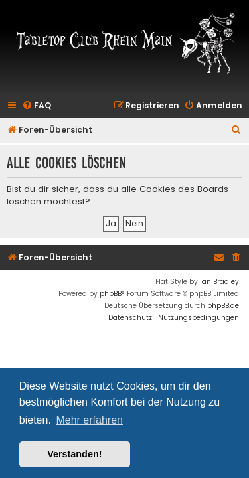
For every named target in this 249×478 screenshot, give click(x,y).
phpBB (111, 294)
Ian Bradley (219, 282)
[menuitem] (36, 106)
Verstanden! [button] (74, 454)
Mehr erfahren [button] (89, 420)
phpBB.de (223, 306)
